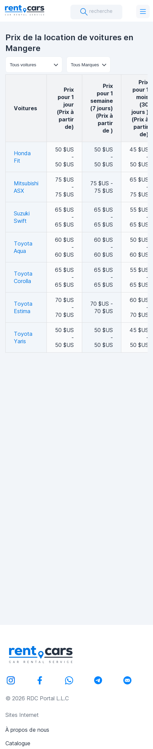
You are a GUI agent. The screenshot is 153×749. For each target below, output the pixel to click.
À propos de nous (27, 729)
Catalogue (17, 743)
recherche (96, 12)
